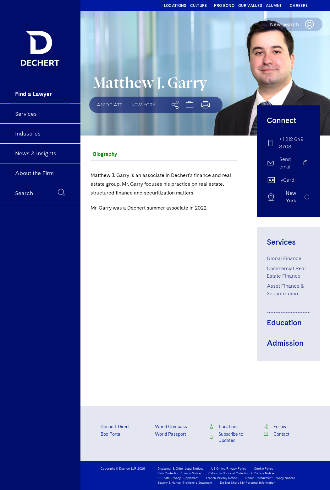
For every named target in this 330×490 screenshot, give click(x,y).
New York (143, 105)
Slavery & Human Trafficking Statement (184, 482)
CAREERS (299, 5)
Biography (105, 154)
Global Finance (284, 258)
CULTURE (198, 5)
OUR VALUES (250, 5)
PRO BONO (224, 5)
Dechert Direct (115, 426)
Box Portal (111, 434)
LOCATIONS (175, 5)
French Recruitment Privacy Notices (270, 478)
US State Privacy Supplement (177, 478)
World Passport (170, 434)
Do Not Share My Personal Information (247, 482)
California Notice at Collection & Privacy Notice (241, 473)
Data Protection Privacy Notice (179, 473)
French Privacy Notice (221, 478)
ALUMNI (273, 5)
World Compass (171, 426)
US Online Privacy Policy (228, 468)
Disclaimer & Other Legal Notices (180, 468)
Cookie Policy (263, 468)
